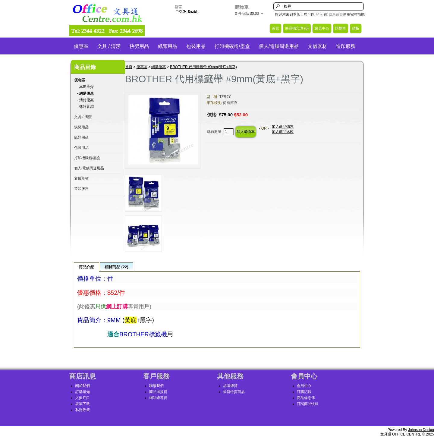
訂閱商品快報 (308, 404)
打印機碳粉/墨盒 (232, 46)
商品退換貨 (158, 392)
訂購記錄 (304, 392)
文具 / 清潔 (109, 46)
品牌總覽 (230, 386)
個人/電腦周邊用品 (279, 46)
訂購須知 (82, 392)
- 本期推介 (85, 87)
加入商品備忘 (283, 126)
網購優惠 (158, 67)
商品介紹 (86, 267)
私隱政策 (82, 410)
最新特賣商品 (234, 392)
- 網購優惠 (85, 93)
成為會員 (336, 14)
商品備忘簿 (306, 398)
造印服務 (345, 46)
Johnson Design (421, 430)
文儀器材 (317, 46)
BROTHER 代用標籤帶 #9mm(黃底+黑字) (203, 67)
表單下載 (82, 404)
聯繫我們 (156, 386)
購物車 (340, 28)
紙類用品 (167, 46)
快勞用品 (139, 46)
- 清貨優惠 (85, 100)
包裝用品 (196, 46)
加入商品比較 (283, 132)
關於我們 (82, 386)
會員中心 (322, 28)
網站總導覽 (158, 398)
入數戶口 (82, 398)
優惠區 (81, 46)
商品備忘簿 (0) (297, 28)
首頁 (275, 28)
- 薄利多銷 (85, 107)
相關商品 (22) (116, 267)
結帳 (355, 28)
